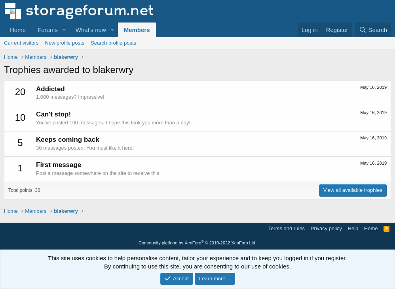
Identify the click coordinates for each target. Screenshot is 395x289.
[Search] (373, 30)
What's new (91, 29)
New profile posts (64, 43)
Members (137, 29)
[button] (64, 30)
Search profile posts (113, 43)
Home (18, 29)
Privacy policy (326, 228)
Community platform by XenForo (197, 242)
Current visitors (21, 43)
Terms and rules (286, 228)
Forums (48, 29)
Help (353, 228)
